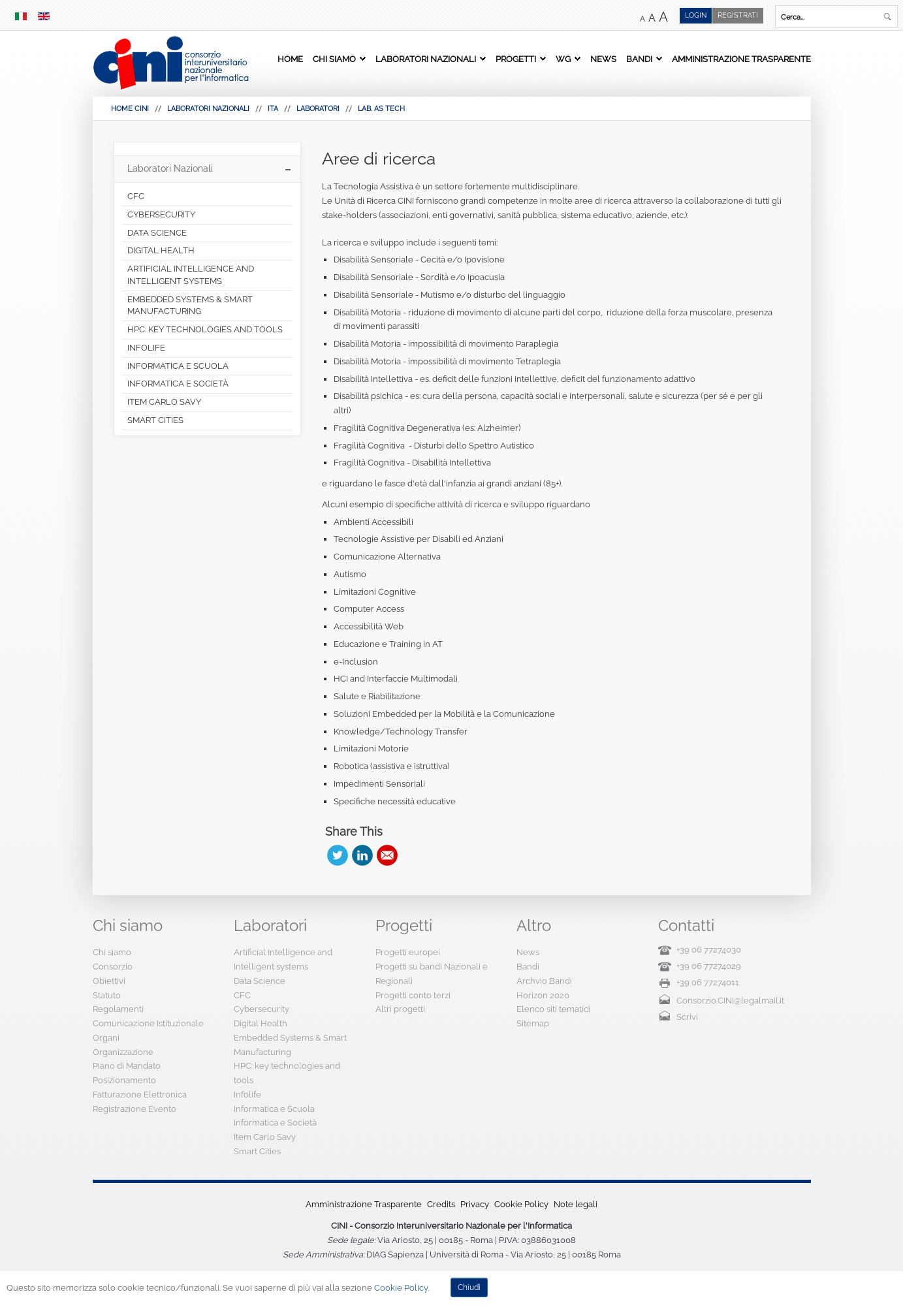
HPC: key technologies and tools (287, 1073)
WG (563, 59)
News (603, 59)
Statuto (107, 995)
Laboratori (318, 108)
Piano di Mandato (127, 1066)
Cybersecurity (261, 1009)
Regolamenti (118, 1009)
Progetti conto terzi (413, 995)
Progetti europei (407, 952)
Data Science (259, 981)
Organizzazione (123, 1052)
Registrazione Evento (134, 1109)
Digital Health (260, 1023)
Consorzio (113, 966)
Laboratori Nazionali (425, 59)
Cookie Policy (521, 1204)
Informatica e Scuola (274, 1109)
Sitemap (532, 1023)
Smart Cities (257, 1151)
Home (290, 59)
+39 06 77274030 (708, 949)
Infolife (247, 1094)
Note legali (575, 1204)
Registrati (738, 15)
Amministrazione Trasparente (741, 59)
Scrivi (687, 1017)
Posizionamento (124, 1080)
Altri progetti (400, 1009)
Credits (441, 1204)
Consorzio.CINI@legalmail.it (730, 1000)
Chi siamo (334, 59)
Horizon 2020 (542, 995)
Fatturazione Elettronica (140, 1094)
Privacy (474, 1204)
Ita (273, 108)
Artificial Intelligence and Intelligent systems (283, 959)
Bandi (639, 59)
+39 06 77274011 (707, 982)
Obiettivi (109, 981)
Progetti (516, 59)
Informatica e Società (275, 1123)
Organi (106, 1038)
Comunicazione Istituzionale (148, 1023)
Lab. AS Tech (381, 108)
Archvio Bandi (544, 981)
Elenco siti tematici (553, 1009)
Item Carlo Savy (265, 1137)
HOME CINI (130, 108)
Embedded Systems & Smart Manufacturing (290, 1045)
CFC (242, 995)
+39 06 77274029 (708, 966)
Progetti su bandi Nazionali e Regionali (431, 974)
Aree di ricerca (379, 158)
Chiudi (469, 1287)
